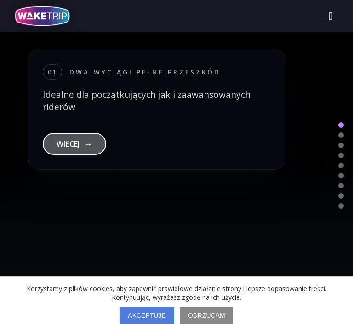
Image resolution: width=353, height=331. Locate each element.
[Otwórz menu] (330, 16)
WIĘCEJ (74, 143)
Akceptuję (146, 315)
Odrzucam (206, 315)
